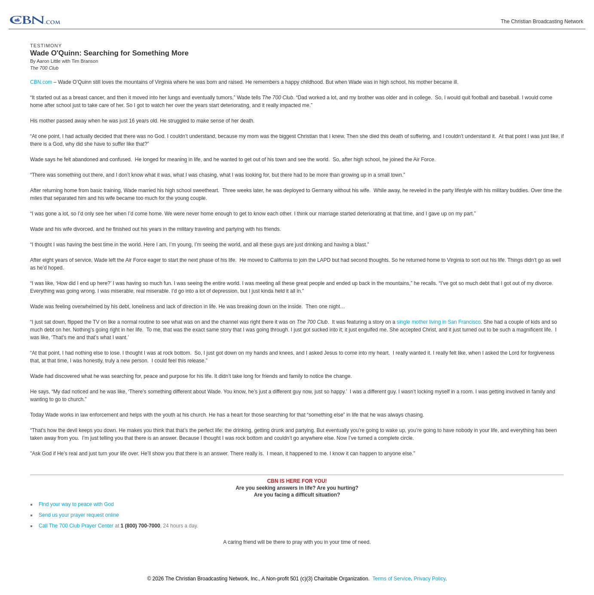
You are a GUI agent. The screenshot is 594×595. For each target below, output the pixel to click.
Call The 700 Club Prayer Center (76, 526)
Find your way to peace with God (76, 504)
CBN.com (41, 82)
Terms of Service (391, 579)
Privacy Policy (429, 579)
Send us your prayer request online (79, 515)
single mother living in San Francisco (439, 322)
